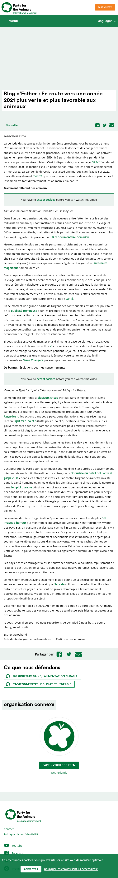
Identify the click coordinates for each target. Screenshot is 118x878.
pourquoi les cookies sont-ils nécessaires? (71, 869)
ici (51, 346)
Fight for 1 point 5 (25, 421)
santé (69, 299)
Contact (9, 829)
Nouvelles (12, 125)
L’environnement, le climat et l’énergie (38, 684)
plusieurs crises (47, 398)
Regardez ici (12, 416)
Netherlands (59, 745)
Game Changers (33, 360)
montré (37, 176)
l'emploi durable (21, 487)
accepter (31, 869)
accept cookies (46, 199)
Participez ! (105, 7)
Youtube (13, 845)
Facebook (14, 853)
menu (10, 21)
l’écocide (59, 584)
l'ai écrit (96, 162)
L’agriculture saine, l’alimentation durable (42, 676)
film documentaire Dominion (70, 237)
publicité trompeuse (24, 311)
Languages (104, 21)
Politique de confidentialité (21, 834)
